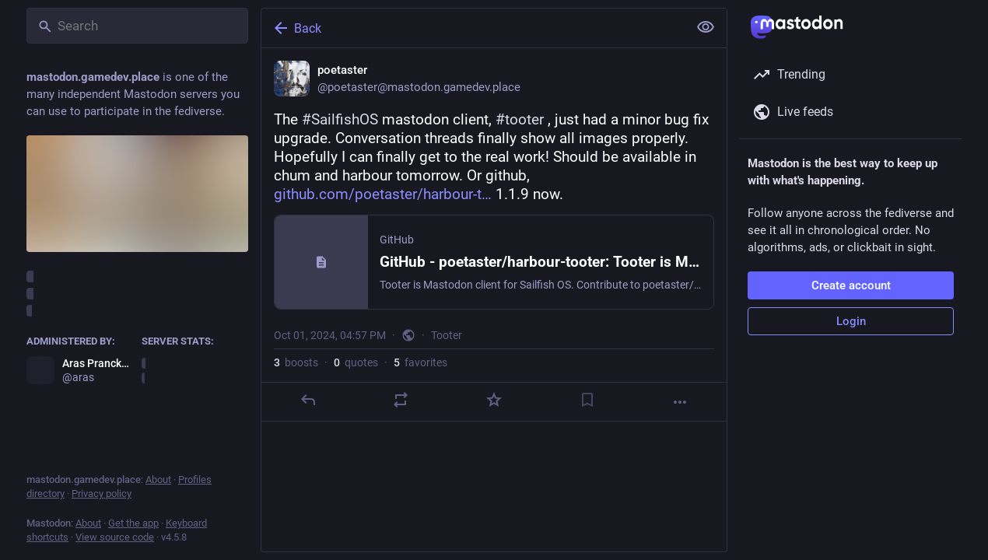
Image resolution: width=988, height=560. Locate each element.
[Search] (137, 26)
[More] (680, 402)
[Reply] (308, 399)
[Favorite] (494, 399)
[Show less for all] (706, 27)
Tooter (446, 335)
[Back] (473, 28)
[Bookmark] (587, 399)
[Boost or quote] (400, 399)
